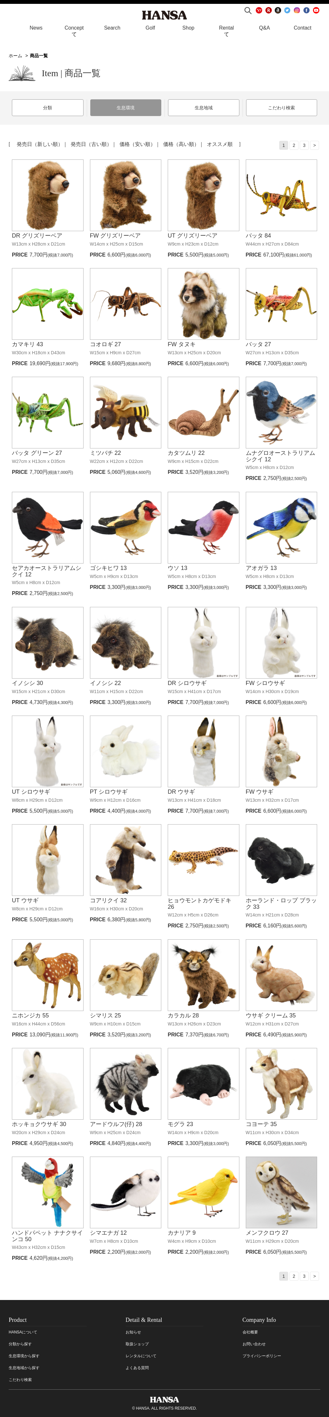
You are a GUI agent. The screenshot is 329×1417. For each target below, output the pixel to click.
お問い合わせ (254, 1343)
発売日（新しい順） (40, 143)
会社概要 (250, 1331)
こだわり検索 (281, 107)
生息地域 (204, 107)
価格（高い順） (181, 143)
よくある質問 (137, 1367)
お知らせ (133, 1331)
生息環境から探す (24, 1355)
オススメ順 (220, 143)
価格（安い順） (138, 143)
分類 (47, 107)
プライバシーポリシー (262, 1355)
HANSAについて (23, 1331)
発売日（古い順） (91, 143)
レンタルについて (141, 1355)
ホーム (15, 55)
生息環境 (126, 107)
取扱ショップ (137, 1343)
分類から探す (20, 1343)
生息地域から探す (24, 1367)
